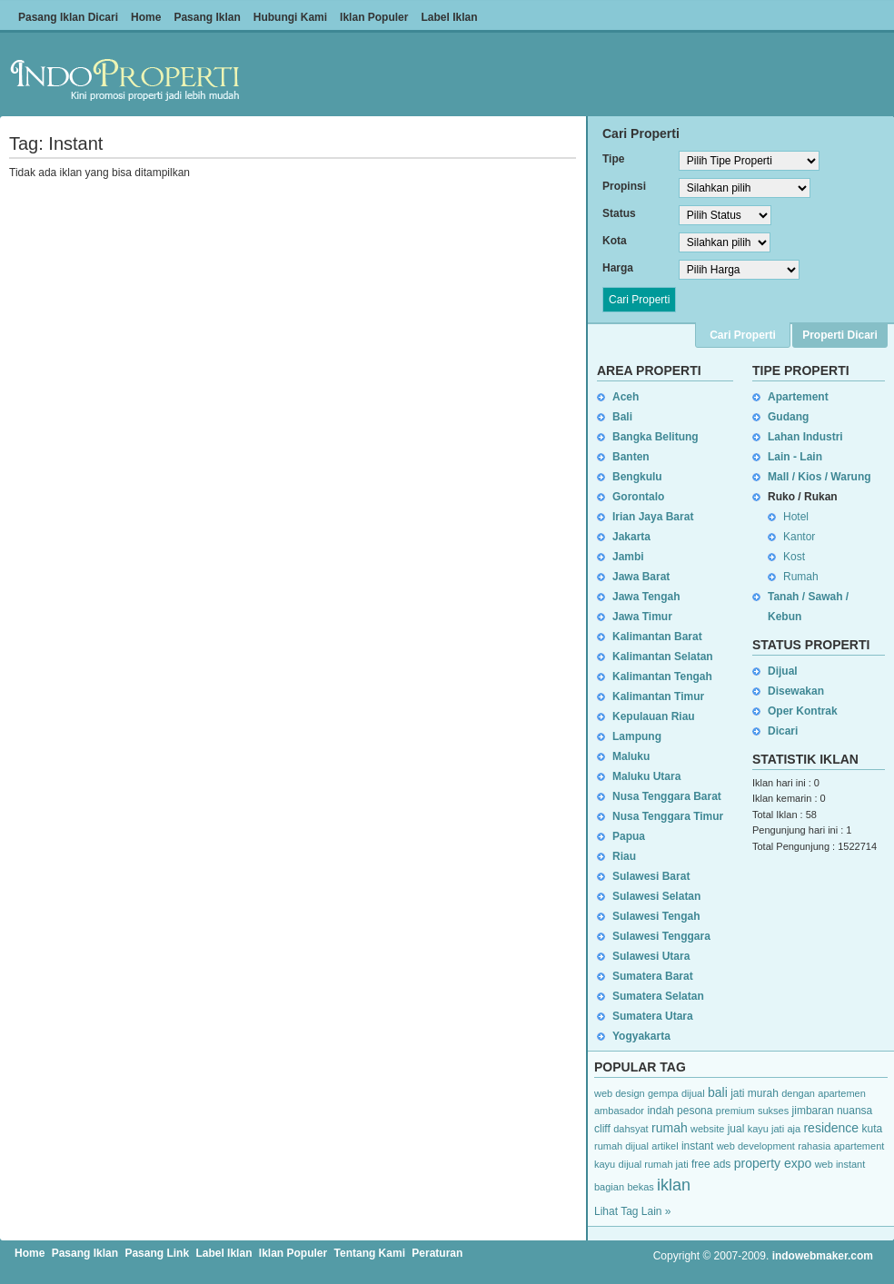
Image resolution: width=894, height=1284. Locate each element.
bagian (609, 1186)
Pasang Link (156, 1253)
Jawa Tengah (646, 596)
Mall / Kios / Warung (819, 476)
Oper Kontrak (803, 711)
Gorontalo (638, 496)
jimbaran (813, 1110)
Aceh (625, 396)
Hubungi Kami (290, 17)
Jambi (628, 556)
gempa (663, 1093)
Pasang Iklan (207, 17)
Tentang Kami (369, 1253)
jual (736, 1128)
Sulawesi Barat (651, 876)
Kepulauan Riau (653, 716)
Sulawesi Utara (651, 956)
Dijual (783, 671)
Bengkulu (637, 476)
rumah (669, 1128)
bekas (640, 1186)
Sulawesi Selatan (656, 896)
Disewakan (796, 691)
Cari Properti (743, 335)
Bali (622, 416)
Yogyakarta (641, 1036)
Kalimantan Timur (658, 696)
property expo (773, 1163)
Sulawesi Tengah (656, 916)
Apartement (798, 396)
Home (146, 17)
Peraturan (437, 1253)
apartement (859, 1146)
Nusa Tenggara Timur (667, 816)
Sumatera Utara (652, 1016)
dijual (693, 1093)
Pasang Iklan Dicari (68, 17)
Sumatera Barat (652, 976)
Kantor (799, 536)
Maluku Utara (646, 776)
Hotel (796, 516)
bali (718, 1092)
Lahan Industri (805, 436)
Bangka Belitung (655, 436)
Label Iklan (449, 17)
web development (756, 1146)
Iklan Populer (374, 17)
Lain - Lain (795, 456)
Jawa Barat (641, 576)
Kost (794, 556)
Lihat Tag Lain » (632, 1211)
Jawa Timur (642, 616)
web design (619, 1093)
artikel (664, 1146)
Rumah (801, 576)
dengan (798, 1093)
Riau (624, 856)
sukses (773, 1110)
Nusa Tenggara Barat (666, 796)
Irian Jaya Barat (652, 516)
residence (831, 1128)
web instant (840, 1164)
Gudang (788, 416)
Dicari (783, 731)
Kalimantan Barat (657, 636)
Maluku (631, 756)
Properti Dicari (840, 335)
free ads (710, 1164)
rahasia (814, 1146)
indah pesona (679, 1110)
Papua (628, 836)
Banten (631, 456)
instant (697, 1146)
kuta (872, 1128)
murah (763, 1093)
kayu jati (766, 1128)
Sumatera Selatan (658, 996)
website (707, 1128)
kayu (604, 1164)
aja (793, 1128)
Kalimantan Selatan (662, 656)
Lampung (636, 736)
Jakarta (631, 536)
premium (735, 1110)
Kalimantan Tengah (662, 676)
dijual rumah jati (654, 1164)
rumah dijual (621, 1146)
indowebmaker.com (822, 1255)
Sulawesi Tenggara (661, 936)
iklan (673, 1185)
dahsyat (631, 1128)
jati (737, 1093)
